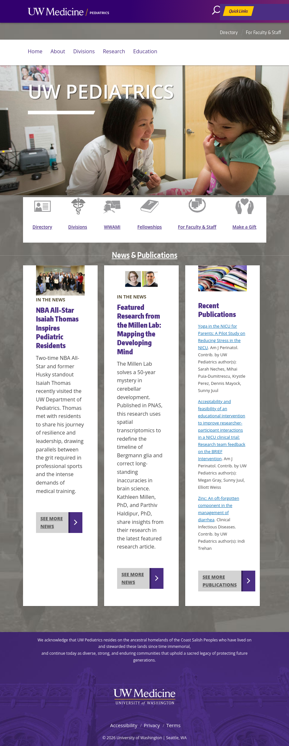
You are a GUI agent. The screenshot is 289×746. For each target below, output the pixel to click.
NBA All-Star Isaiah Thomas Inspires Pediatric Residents (57, 322)
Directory (229, 32)
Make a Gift (245, 228)
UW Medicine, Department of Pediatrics (68, 24)
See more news (52, 517)
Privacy (152, 719)
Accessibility (123, 719)
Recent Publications (217, 304)
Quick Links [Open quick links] (238, 12)
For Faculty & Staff (263, 32)
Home (35, 51)
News (121, 249)
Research (114, 51)
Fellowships (152, 228)
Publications (157, 249)
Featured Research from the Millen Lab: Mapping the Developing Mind (139, 323)
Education (145, 51)
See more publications (220, 575)
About (58, 51)
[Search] (218, 24)
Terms (173, 719)
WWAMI (114, 228)
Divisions (84, 51)
